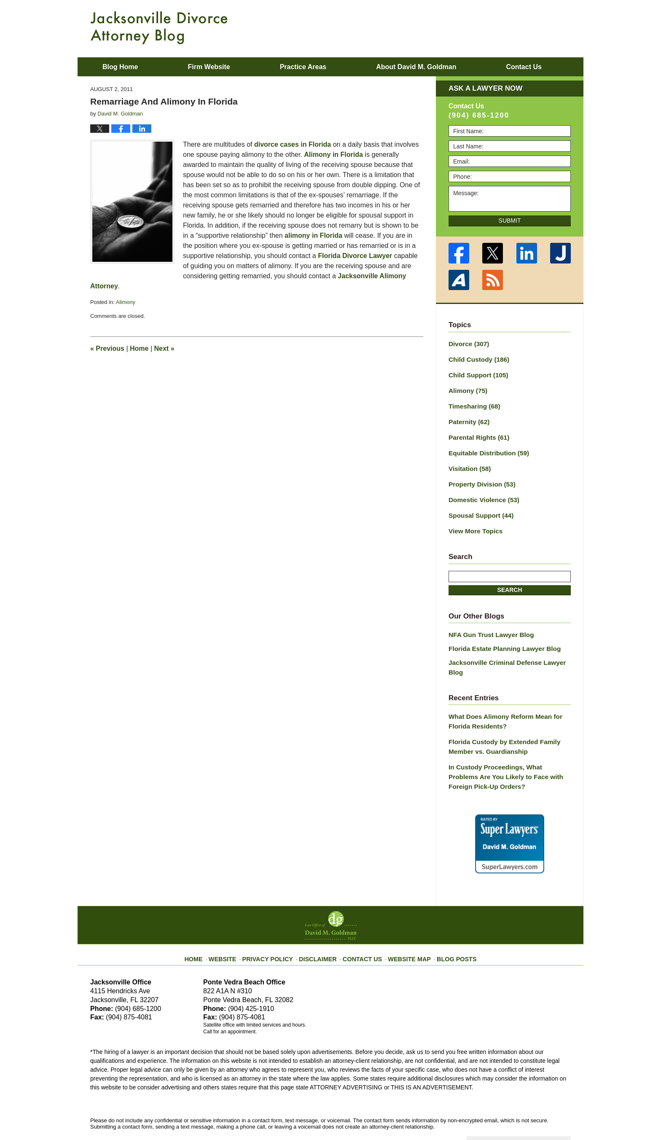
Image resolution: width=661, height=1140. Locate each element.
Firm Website (209, 66)
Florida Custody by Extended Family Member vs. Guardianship (500, 721)
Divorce (467, 343)
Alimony (125, 302)
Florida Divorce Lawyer (355, 255)
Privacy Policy (276, 925)
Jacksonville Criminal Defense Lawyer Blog (509, 648)
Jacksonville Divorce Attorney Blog (159, 27)
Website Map (404, 925)
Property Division (479, 476)
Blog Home (120, 66)
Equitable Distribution (485, 446)
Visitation (468, 461)
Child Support (476, 372)
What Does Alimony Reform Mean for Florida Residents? (500, 697)
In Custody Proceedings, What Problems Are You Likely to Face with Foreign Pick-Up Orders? (506, 749)
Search (509, 578)
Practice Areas (303, 66)
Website (234, 925)
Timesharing (472, 402)
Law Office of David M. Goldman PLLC (183, 1113)
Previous (107, 348)
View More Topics (473, 520)
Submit (510, 220)
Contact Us (362, 925)
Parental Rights (476, 431)
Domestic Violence (481, 490)
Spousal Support (478, 505)
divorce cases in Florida (292, 144)
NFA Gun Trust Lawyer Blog (488, 623)
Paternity (467, 417)
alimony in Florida (313, 235)
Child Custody (476, 358)
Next (164, 348)
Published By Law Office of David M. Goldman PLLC (516, 27)
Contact (523, 66)
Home (139, 348)
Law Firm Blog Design (530, 1114)
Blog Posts (447, 925)
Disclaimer (321, 925)
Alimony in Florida (333, 154)
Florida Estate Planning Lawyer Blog (500, 635)
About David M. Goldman (416, 66)
